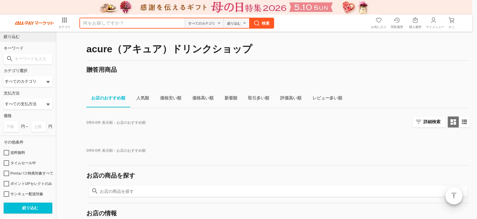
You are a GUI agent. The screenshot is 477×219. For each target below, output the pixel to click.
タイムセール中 (20, 163)
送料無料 (14, 152)
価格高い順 (200, 99)
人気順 (140, 99)
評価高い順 (288, 99)
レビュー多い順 (325, 99)
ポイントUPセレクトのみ (28, 183)
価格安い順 (168, 99)
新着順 (228, 99)
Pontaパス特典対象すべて (28, 173)
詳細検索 (431, 121)
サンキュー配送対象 (23, 194)
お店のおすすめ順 (105, 99)
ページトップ (453, 195)
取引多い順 (256, 99)
